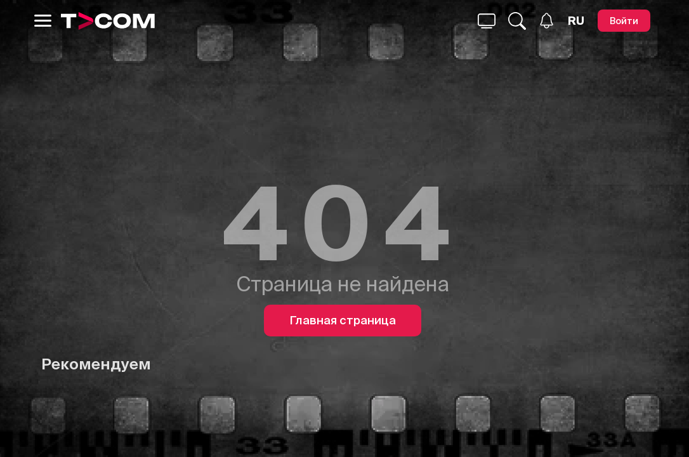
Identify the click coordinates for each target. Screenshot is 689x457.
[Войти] (624, 21)
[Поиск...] (486, 21)
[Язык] (576, 21)
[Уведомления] (546, 21)
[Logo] (108, 21)
